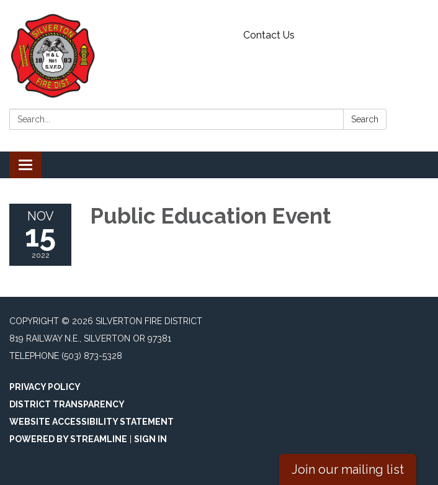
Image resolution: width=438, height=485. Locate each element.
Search (364, 119)
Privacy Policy (45, 387)
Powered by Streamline (68, 439)
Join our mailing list (348, 469)
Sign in (150, 439)
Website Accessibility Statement (91, 422)
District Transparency (67, 404)
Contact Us (269, 35)
